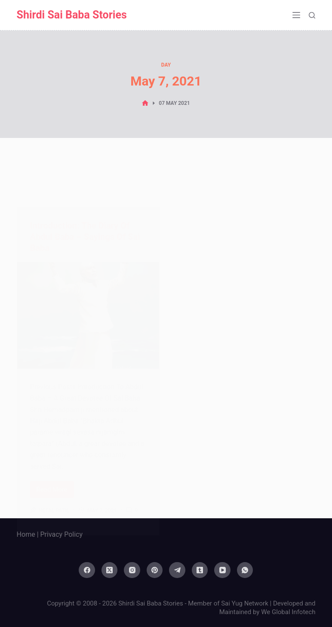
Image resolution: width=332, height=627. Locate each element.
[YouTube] (222, 570)
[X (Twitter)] (109, 570)
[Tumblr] (200, 570)
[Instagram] (132, 570)
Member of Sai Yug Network (228, 603)
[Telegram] (177, 570)
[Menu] (296, 15)
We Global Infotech (288, 612)
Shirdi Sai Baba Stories (72, 15)
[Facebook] (87, 570)
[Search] (312, 15)
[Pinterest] (155, 570)
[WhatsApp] (245, 570)
